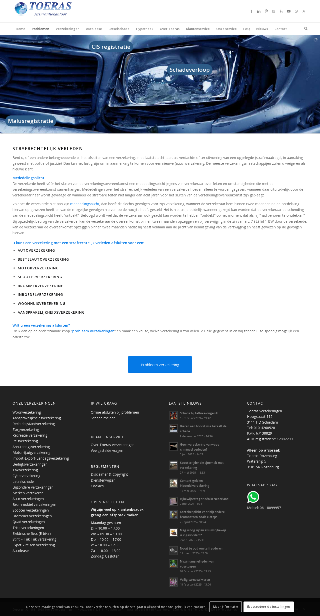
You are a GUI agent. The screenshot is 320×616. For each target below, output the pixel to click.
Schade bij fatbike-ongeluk (199, 413)
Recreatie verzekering (29, 435)
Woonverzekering (26, 412)
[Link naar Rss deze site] (304, 11)
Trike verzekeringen (28, 527)
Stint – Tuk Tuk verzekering (34, 539)
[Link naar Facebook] (251, 11)
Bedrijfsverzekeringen (30, 464)
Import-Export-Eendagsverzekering (40, 458)
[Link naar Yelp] (281, 11)
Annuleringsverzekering (31, 446)
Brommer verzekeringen (32, 516)
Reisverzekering (25, 441)
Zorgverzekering (25, 429)
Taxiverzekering (25, 470)
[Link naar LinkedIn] (258, 11)
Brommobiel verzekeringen (34, 504)
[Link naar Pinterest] (266, 11)
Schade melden (103, 418)
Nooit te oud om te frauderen (201, 548)
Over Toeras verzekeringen (112, 444)
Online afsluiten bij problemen (115, 412)
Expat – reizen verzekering (33, 545)
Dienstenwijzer (103, 480)
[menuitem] (20, 28)
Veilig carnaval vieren (195, 580)
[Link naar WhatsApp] (296, 11)
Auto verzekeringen (28, 498)
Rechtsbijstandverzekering (33, 423)
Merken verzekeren (28, 493)
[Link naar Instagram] (274, 11)
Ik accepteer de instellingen (268, 607)
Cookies (97, 486)
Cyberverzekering (26, 475)
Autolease (20, 550)
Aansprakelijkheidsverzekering (36, 418)
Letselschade (23, 481)
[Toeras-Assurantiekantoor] (55, 11)
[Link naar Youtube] (288, 11)
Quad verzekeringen (28, 521)
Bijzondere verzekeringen (33, 487)
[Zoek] (304, 28)
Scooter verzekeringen (30, 510)
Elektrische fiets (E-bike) (31, 533)
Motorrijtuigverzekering (31, 452)
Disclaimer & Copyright (109, 474)
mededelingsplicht (84, 203)
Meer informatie (225, 607)
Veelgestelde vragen (107, 450)
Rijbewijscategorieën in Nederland (204, 499)
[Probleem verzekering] (160, 364)
